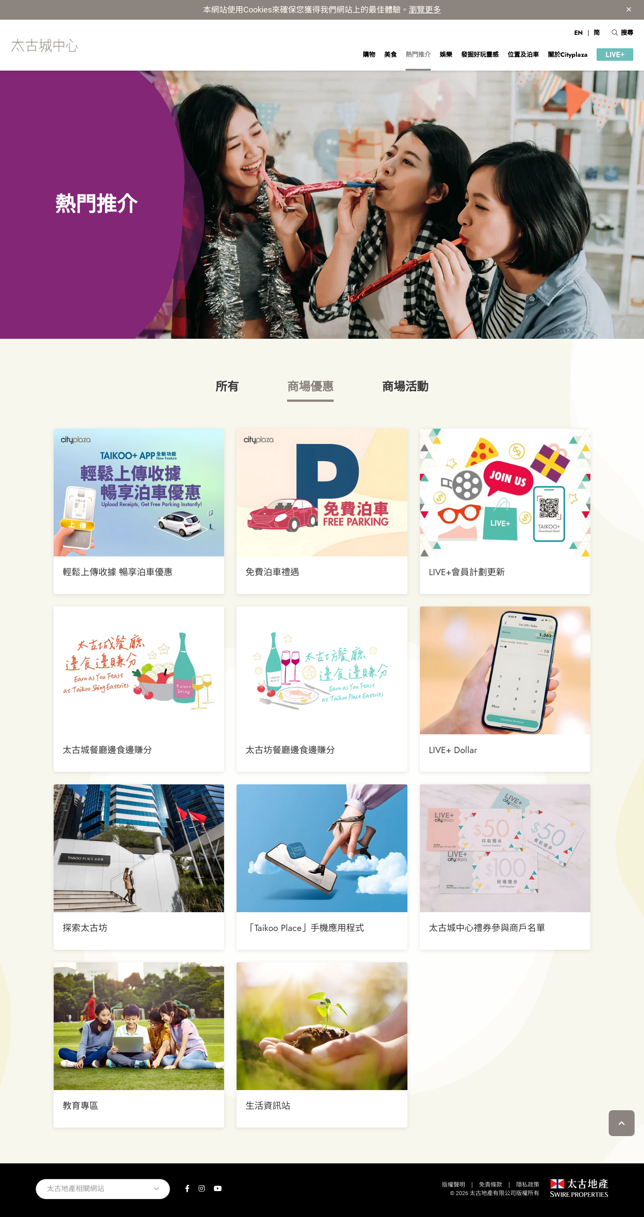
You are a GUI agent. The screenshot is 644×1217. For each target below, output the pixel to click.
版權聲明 (453, 1184)
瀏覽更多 (425, 9)
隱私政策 (527, 1184)
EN (578, 32)
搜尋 (622, 32)
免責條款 (490, 1184)
